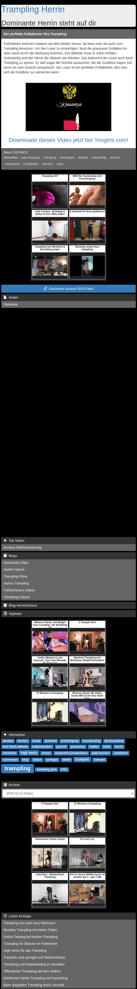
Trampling (50, 157)
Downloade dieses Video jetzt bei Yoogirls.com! (68, 140)
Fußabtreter (30, 164)
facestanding (91, 741)
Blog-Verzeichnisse (20, 605)
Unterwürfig (99, 157)
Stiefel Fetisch (14, 569)
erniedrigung (69, 741)
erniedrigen (67, 157)
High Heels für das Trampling (25, 950)
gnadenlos (78, 746)
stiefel (66, 759)
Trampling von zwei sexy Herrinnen (29, 923)
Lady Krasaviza (30, 157)
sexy (25, 759)
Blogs (10, 556)
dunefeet (51, 741)
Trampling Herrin (33, 9)
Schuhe (115, 157)
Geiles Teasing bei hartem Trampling (31, 937)
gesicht (61, 746)
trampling (17, 768)
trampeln (82, 759)
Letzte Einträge (17, 916)
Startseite (11, 304)
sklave (37, 759)
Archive (12, 785)
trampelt (99, 759)
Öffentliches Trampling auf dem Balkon (32, 971)
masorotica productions (71, 753)
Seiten (11, 297)
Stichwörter (14, 735)
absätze (8, 741)
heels (107, 746)
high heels (29, 753)
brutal (36, 741)
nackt (60, 164)
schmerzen (10, 759)
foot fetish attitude (15, 746)
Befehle (83, 157)
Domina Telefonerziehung (22, 547)
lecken (46, 753)
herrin (119, 746)
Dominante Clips (16, 563)
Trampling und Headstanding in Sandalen (34, 964)
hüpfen (94, 746)
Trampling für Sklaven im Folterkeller (31, 944)
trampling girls (46, 769)
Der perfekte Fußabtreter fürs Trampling (35, 34)
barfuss (23, 741)
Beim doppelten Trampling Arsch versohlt (34, 985)
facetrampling (114, 741)
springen (52, 759)
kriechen (47, 164)
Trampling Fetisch (17, 597)
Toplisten (13, 614)
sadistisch (121, 753)
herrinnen (9, 753)
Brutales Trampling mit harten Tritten (30, 930)
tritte (64, 769)
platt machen (100, 753)
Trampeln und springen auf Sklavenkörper (34, 957)
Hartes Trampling (16, 583)
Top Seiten (14, 540)
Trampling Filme (15, 576)
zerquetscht (12, 164)
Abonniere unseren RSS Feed (68, 289)
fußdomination (42, 746)
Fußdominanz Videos (19, 590)
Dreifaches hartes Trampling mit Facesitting (36, 978)
